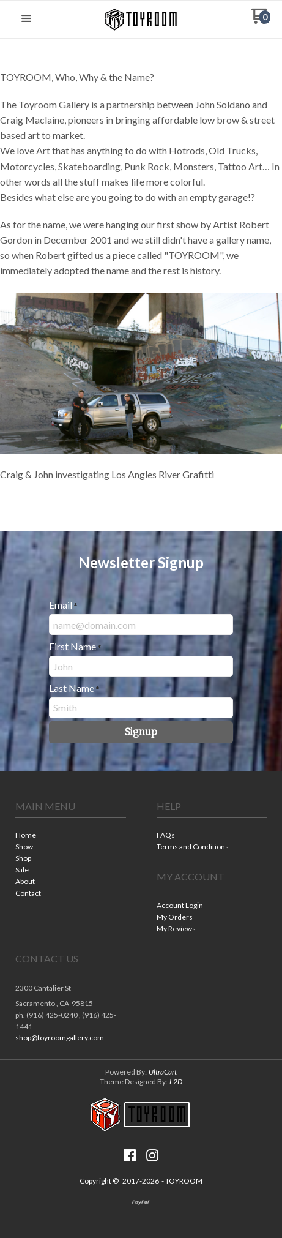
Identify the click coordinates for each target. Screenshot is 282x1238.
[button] (26, 19)
